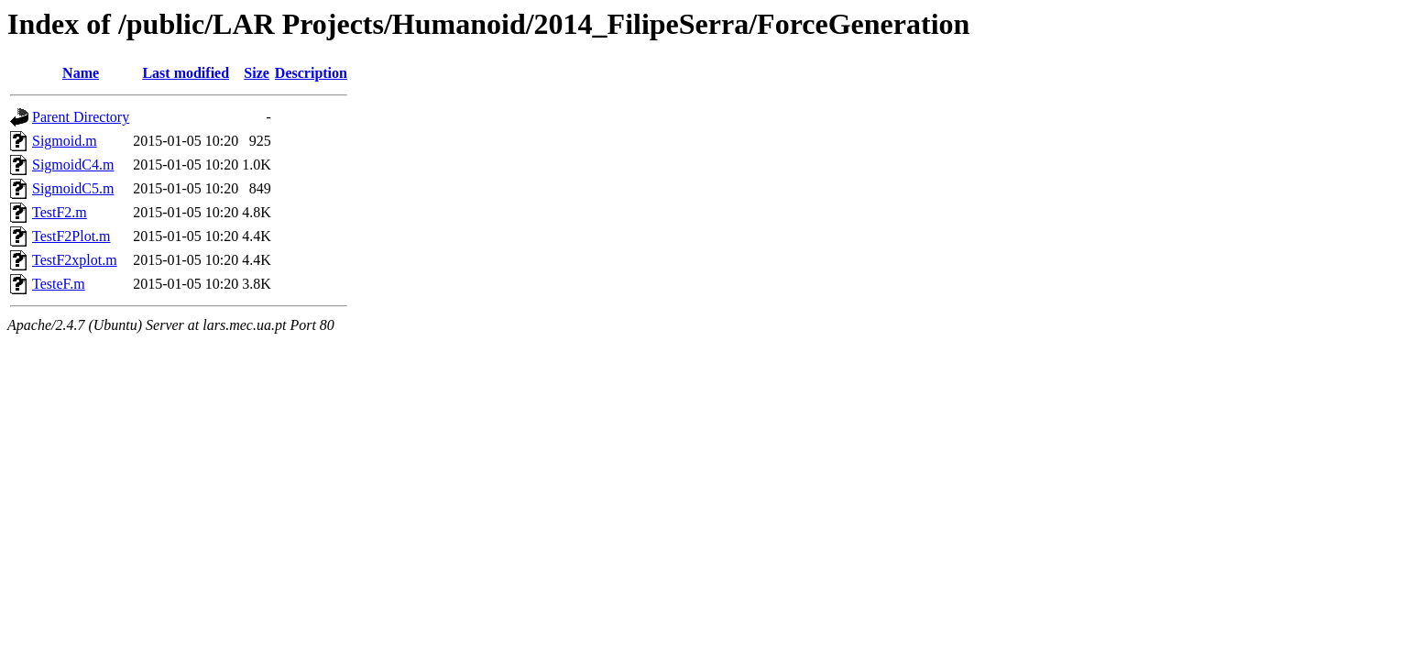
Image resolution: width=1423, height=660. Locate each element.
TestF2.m (59, 212)
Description (311, 73)
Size (256, 73)
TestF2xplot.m (74, 260)
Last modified (185, 73)
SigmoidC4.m (73, 164)
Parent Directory (80, 117)
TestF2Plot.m (71, 236)
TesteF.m (58, 284)
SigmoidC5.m (73, 188)
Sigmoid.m (64, 140)
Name (80, 73)
